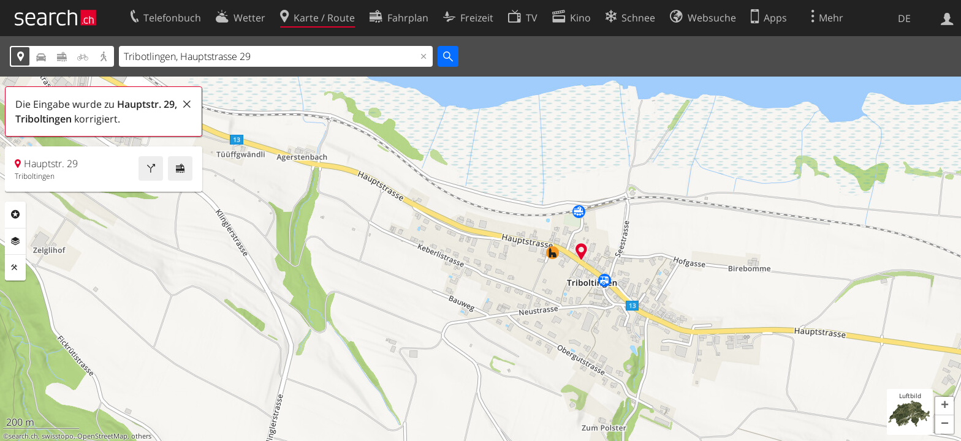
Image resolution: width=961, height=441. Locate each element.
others (141, 436)
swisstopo (58, 436)
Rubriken (15, 214)
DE (904, 18)
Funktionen (15, 268)
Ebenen (15, 241)
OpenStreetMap (102, 436)
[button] (944, 406)
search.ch (23, 436)
